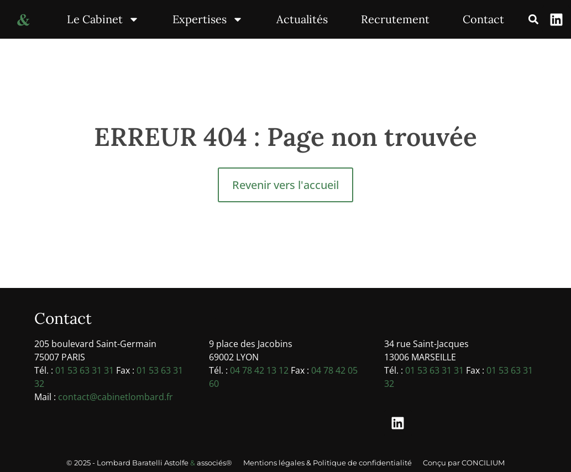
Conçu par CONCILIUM (464, 462)
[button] (534, 20)
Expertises (207, 19)
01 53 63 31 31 (84, 370)
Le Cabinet (103, 19)
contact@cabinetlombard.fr (115, 397)
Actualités (302, 19)
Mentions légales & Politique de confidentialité (327, 462)
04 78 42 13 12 (259, 370)
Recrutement (395, 19)
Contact (483, 19)
